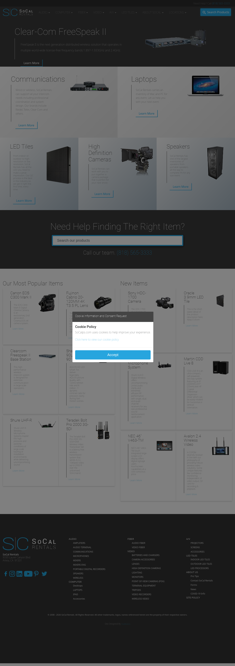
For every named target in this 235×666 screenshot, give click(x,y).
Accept (112, 355)
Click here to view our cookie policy (97, 340)
